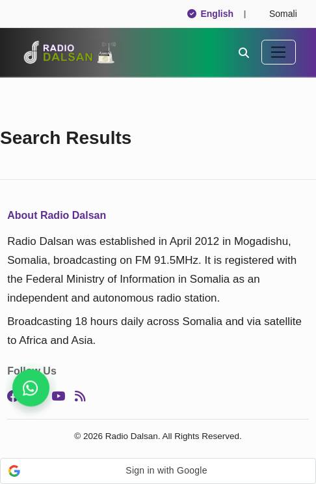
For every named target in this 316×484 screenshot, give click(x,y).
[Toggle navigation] (278, 52)
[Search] (244, 52)
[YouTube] (58, 396)
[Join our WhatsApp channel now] (30, 387)
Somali (277, 13)
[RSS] (80, 396)
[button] (158, 471)
